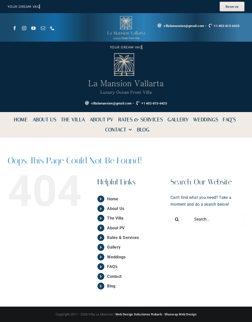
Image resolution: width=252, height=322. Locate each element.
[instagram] (24, 28)
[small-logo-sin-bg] (126, 55)
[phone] (52, 28)
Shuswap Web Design (180, 314)
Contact (114, 276)
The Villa (115, 218)
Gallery (113, 247)
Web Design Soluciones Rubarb (138, 314)
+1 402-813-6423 (226, 26)
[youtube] (33, 28)
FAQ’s (112, 266)
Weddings (116, 257)
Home (112, 199)
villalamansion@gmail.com (184, 26)
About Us (115, 208)
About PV (115, 228)
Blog (111, 286)
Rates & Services (123, 237)
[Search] (176, 219)
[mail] (43, 28)
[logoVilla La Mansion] (126, 18)
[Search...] (212, 219)
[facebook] (15, 28)
